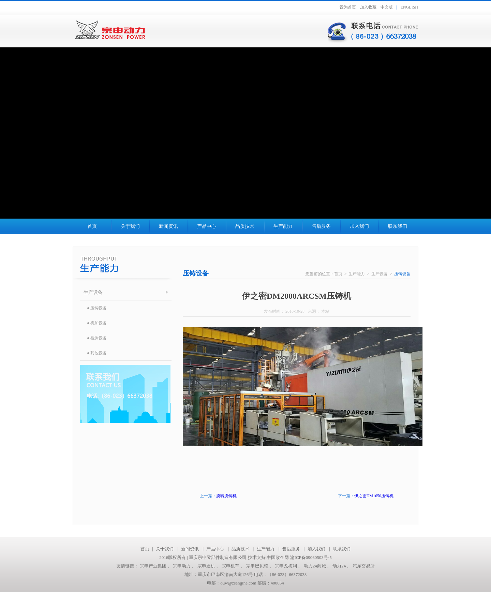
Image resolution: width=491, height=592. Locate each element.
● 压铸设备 (97, 308)
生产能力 (283, 226)
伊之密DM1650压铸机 (373, 495)
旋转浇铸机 (226, 495)
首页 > (341, 273)
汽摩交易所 (364, 565)
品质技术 (244, 226)
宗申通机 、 (209, 565)
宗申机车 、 (234, 565)
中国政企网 (278, 557)
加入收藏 (368, 7)
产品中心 (206, 226)
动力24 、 (342, 565)
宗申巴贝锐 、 (260, 565)
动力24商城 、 (318, 565)
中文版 (387, 7)
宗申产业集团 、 (156, 565)
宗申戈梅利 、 (289, 565)
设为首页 (348, 7)
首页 (92, 226)
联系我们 (397, 226)
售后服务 (321, 226)
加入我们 (359, 226)
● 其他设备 (97, 353)
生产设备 (93, 292)
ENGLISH (409, 7)
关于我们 (130, 226)
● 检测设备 (97, 338)
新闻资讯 (168, 226)
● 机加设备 (97, 323)
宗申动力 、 (185, 565)
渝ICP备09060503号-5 (310, 557)
